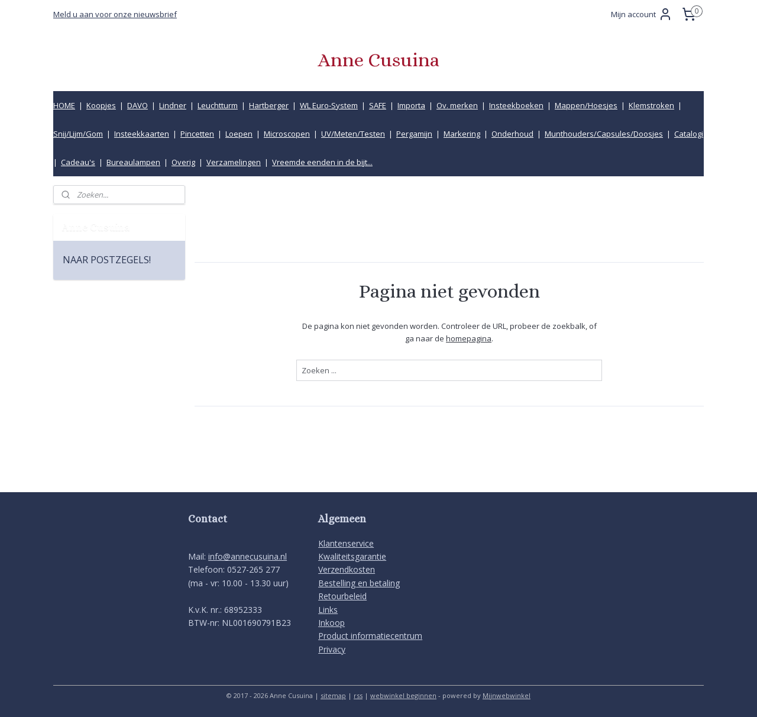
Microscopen (287, 133)
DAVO (137, 105)
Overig (183, 162)
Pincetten (197, 133)
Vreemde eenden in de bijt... (322, 162)
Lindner (172, 105)
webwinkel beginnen (403, 695)
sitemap (333, 695)
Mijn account (641, 14)
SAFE (377, 105)
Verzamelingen (233, 162)
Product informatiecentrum (370, 635)
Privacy (331, 649)
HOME (64, 105)
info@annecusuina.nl (247, 556)
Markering (462, 133)
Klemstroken (651, 105)
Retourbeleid (342, 596)
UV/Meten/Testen (353, 133)
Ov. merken (457, 105)
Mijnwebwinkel (506, 695)
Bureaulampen (133, 162)
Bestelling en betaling (359, 583)
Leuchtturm (218, 105)
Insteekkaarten (141, 133)
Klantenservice (346, 543)
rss (358, 695)
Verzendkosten (346, 569)
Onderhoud (512, 133)
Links (328, 609)
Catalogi (688, 133)
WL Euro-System (329, 105)
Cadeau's (78, 162)
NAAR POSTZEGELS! (107, 259)
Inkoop (331, 622)
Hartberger (269, 105)
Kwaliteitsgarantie (352, 556)
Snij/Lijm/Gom (78, 133)
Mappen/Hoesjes (586, 105)
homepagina (468, 337)
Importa (411, 105)
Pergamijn (414, 133)
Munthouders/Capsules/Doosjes (604, 133)
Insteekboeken (516, 105)
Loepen (239, 133)
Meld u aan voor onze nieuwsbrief (115, 14)
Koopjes (101, 105)
